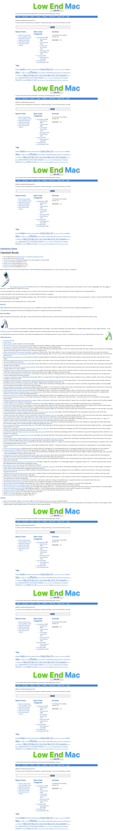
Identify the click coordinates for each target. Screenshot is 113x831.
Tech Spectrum (44, 42)
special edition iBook (29, 307)
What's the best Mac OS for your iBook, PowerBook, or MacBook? (21, 352)
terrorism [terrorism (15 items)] (43, 80)
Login (68, 16)
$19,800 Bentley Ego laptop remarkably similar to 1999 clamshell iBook (22, 392)
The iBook (12, 493)
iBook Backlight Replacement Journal (13, 481)
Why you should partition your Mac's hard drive (16, 387)
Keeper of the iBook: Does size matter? (14, 488)
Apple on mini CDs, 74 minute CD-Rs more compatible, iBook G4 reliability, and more (26, 422)
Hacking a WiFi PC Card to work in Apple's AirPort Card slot (19, 367)
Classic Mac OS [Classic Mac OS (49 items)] (46, 69)
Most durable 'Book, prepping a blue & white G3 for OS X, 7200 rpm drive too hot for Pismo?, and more (31, 418)
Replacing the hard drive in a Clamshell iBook (15, 354)
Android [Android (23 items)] (17, 69)
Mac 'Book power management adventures (15, 363)
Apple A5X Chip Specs (24, 38)
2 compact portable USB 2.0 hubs (12, 377)
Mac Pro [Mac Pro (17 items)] (17, 78)
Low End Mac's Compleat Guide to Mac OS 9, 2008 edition (18, 349)
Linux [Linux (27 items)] (48, 72)
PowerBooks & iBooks (8, 249)
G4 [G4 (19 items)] (65, 69)
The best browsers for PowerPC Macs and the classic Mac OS (19, 473)
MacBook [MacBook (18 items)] (55, 72)
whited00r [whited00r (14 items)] (55, 80)
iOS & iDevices (44, 52)
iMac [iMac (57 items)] (17, 72)
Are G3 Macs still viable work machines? (14, 397)
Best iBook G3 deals (8, 340)
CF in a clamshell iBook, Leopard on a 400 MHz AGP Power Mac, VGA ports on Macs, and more (29, 412)
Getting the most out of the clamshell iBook (15, 441)
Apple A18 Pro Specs (24, 42)
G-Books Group (20, 256)
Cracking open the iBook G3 (11, 347)
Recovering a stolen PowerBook (12, 491)
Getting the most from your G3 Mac (13, 395)
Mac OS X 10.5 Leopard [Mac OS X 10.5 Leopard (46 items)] (56, 75)
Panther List (6, 265)
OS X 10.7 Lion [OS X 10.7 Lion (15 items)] (46, 78)
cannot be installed (51, 501)
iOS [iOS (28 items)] (23, 72)
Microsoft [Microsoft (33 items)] (22, 78)
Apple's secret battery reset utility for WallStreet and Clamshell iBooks (22, 458)
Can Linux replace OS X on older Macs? (13, 403)
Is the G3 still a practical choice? (12, 448)
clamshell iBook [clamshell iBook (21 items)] (35, 69)
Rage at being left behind (10, 483)
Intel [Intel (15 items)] (21, 72)
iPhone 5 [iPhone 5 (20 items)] (44, 72)
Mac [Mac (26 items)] (51, 72)
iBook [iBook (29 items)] (68, 69)
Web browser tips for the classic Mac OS (14, 470)
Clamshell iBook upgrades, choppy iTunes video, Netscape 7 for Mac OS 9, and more (26, 428)
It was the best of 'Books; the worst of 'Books (15, 476)
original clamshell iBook (18, 287)
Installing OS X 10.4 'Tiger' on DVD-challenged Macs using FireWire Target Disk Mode (26, 455)
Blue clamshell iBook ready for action (13, 357)
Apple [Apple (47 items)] (22, 69)
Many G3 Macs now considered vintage (14, 465)
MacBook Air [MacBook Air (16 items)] (60, 72)
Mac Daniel (43, 50)
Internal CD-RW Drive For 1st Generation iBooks (16, 485)
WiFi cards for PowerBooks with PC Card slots (15, 345)
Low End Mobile (41, 62)
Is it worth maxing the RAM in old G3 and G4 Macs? (17, 373)
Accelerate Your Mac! (9, 490)
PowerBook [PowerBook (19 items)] (65, 78)
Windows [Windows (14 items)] (59, 80)
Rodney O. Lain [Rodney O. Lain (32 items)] (31, 80)
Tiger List (6, 266)
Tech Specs (25, 16)
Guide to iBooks (7, 344)
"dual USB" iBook (81, 334)
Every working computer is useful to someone (15, 390)
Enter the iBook (7, 495)
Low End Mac (40, 37)
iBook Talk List (20, 258)
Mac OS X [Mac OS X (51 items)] (27, 75)
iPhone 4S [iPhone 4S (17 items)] (39, 72)
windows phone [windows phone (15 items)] (65, 80)
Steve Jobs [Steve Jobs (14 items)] (39, 80)
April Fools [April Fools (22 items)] (28, 69)
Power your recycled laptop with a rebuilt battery (16, 408)
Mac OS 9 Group (10, 260)
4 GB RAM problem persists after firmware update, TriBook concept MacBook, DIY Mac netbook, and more (32, 380)
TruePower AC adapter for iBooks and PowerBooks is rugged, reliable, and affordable (26, 400)
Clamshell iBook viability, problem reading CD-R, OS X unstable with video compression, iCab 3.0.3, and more (32, 438)
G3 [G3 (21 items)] (63, 69)
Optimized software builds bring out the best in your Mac (18, 360)
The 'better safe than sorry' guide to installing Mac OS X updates (20, 383)
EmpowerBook (7, 407)
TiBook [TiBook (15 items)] (47, 80)
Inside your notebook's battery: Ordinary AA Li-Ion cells (18, 435)
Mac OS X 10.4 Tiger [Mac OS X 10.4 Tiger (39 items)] (39, 75)
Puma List (6, 261)
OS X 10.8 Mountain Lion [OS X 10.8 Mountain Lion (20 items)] (56, 78)
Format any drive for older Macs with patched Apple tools (19, 425)
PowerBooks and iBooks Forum (34, 256)
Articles (32, 16)
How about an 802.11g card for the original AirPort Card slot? (20, 370)
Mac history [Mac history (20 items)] (66, 72)
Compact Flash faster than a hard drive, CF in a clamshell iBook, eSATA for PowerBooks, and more (29, 415)
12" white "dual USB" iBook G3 (61, 269)
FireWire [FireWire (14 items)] (60, 69)
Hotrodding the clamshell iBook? (12, 480)
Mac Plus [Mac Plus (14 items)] (68, 75)
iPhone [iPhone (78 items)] (33, 72)
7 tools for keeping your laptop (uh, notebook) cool (17, 451)
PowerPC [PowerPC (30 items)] (18, 80)
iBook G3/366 (14, 328)
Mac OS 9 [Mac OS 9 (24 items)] (20, 75)
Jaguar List (6, 263)
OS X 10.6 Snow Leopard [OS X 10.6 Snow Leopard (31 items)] (34, 78)
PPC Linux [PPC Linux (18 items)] (24, 80)
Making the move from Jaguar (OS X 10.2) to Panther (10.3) (19, 461)
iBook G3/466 (6, 331)
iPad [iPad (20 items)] (28, 72)
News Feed (52, 16)
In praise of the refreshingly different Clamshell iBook (18, 405)
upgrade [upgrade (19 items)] (51, 80)
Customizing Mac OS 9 (9, 450)
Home (18, 16)
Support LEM (60, 16)
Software (44, 16)
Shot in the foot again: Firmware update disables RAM (18, 486)
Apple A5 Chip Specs (24, 40)
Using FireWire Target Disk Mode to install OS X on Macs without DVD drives (24, 432)
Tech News (40, 60)
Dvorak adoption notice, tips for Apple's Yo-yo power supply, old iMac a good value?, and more (29, 466)
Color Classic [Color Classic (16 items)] (56, 69)
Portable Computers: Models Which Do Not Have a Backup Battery (21, 502)
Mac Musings (43, 39)
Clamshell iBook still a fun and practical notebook (16, 445)
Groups (38, 16)
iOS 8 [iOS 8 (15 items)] (26, 72)
